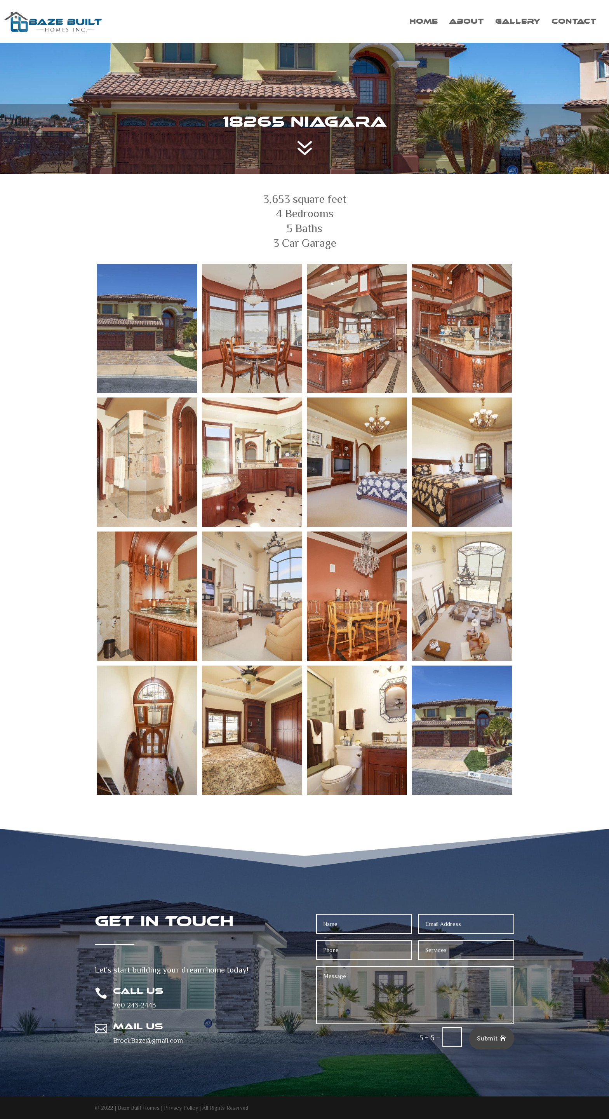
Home (423, 22)
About (466, 22)
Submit (487, 1038)
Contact (574, 22)
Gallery (517, 22)
